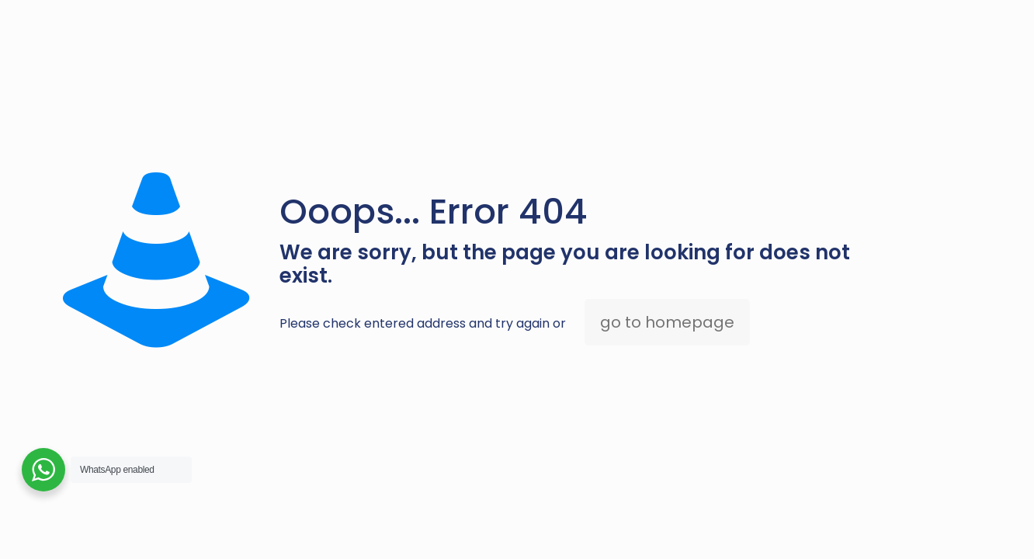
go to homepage (667, 322)
